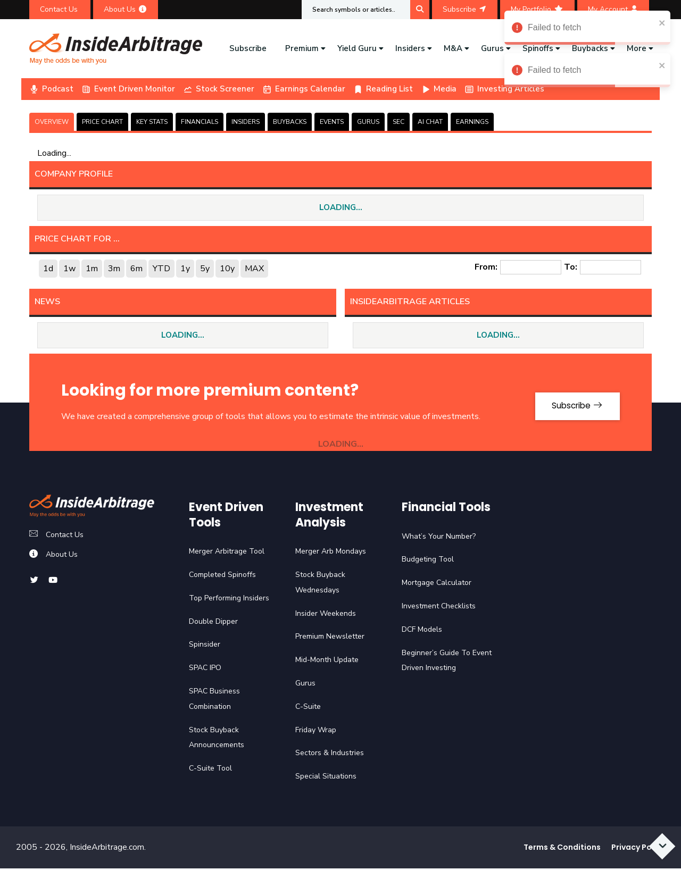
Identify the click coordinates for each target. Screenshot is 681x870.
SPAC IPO (205, 670)
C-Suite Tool (210, 770)
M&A (453, 48)
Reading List (383, 88)
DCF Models (422, 631)
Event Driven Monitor (128, 88)
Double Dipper (213, 623)
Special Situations (325, 778)
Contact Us (60, 9)
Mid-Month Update (327, 662)
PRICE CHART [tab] (102, 122)
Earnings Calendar (303, 88)
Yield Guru (357, 48)
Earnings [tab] (472, 122)
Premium (302, 48)
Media (438, 88)
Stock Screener (218, 88)
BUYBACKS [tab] (289, 122)
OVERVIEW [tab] (52, 122)
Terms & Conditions (562, 848)
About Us (125, 9)
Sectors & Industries (329, 755)
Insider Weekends (325, 615)
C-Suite (308, 708)
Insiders (410, 48)
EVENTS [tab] (332, 122)
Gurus (492, 48)
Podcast (51, 88)
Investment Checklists (439, 608)
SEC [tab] (398, 122)
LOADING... (340, 208)
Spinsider (204, 646)
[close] (662, 22)
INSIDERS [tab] (245, 122)
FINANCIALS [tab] (199, 122)
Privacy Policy (638, 848)
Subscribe (465, 9)
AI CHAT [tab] (430, 122)
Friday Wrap (315, 731)
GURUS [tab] (368, 122)
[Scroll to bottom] (660, 842)
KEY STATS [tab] (152, 122)
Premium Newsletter (329, 638)
